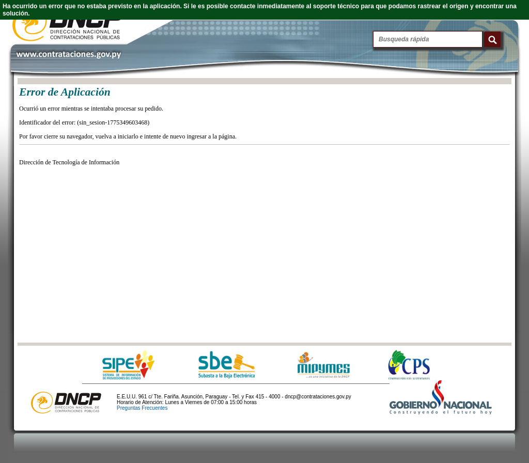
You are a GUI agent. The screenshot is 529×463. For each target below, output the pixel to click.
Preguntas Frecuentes (142, 408)
